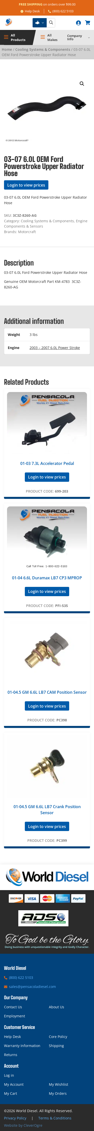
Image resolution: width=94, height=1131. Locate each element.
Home (7, 49)
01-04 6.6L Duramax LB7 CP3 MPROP (47, 578)
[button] (81, 83)
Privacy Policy (15, 1118)
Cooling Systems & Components (42, 49)
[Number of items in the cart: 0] (87, 22)
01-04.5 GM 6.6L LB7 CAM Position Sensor (47, 692)
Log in (9, 1075)
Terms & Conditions (54, 1118)
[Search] (51, 22)
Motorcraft (27, 231)
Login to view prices (26, 185)
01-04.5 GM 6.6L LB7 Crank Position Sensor (47, 809)
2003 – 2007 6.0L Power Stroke (55, 347)
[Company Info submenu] (89, 37)
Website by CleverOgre (23, 1125)
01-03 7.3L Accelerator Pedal (47, 463)
